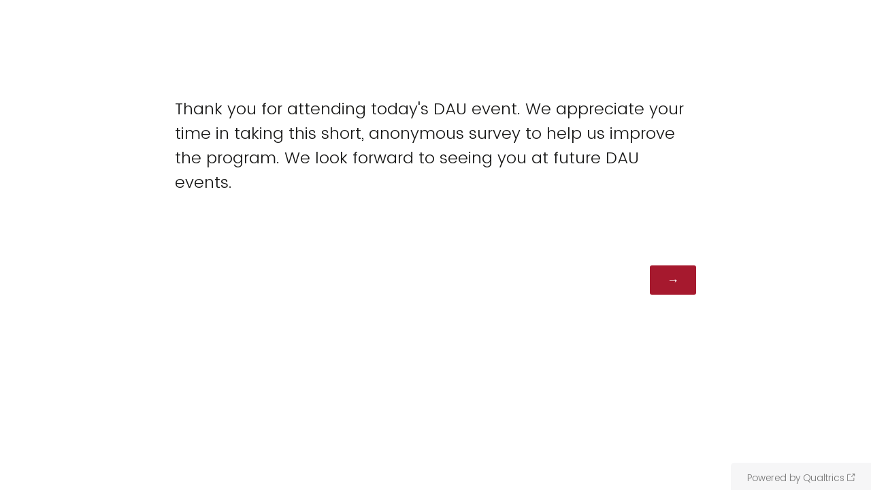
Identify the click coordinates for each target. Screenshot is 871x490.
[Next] (673, 280)
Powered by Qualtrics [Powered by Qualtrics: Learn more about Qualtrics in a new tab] (795, 478)
